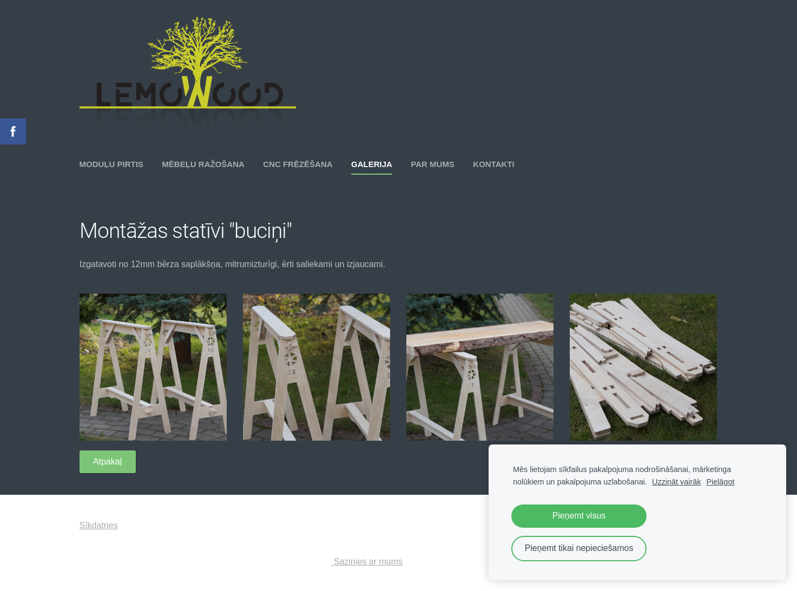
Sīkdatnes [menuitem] (99, 525)
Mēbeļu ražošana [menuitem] (203, 164)
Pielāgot (720, 481)
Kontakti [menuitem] (493, 164)
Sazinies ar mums (367, 561)
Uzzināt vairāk (676, 481)
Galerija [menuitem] (371, 164)
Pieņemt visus (579, 515)
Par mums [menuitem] (433, 164)
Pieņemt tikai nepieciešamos (579, 548)
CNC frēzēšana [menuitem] (297, 164)
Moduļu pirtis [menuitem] (111, 164)
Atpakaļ (107, 461)
